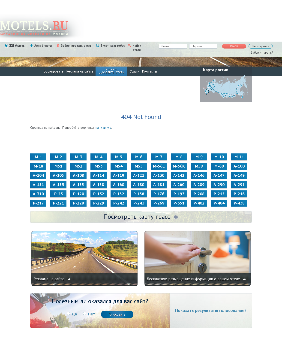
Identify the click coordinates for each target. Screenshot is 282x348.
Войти (234, 46)
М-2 (58, 156)
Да (74, 314)
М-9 (199, 156)
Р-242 (118, 203)
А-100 (239, 166)
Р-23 (58, 193)
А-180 (138, 184)
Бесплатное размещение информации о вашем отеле (194, 278)
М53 (98, 166)
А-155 (78, 184)
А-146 (198, 175)
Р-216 (239, 193)
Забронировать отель (76, 46)
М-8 (179, 156)
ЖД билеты (17, 46)
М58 (199, 166)
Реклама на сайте (79, 71)
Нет (91, 314)
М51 (58, 166)
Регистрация (260, 46)
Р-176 (158, 193)
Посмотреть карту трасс (137, 216)
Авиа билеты (43, 46)
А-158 (98, 184)
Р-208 (199, 193)
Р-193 (179, 193)
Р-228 (78, 203)
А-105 (58, 175)
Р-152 (118, 193)
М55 (139, 166)
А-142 (178, 175)
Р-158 (138, 193)
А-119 (118, 175)
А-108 (78, 175)
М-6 (138, 156)
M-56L (159, 166)
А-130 (158, 175)
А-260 (178, 184)
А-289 (198, 184)
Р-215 (219, 193)
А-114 (98, 175)
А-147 (219, 175)
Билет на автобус (113, 46)
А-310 (38, 193)
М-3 (78, 156)
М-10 (219, 156)
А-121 (138, 175)
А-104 (38, 175)
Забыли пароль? (262, 53)
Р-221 (58, 203)
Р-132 (98, 193)
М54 (119, 166)
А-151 (38, 184)
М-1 (38, 156)
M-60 (219, 166)
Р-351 (179, 203)
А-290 (219, 184)
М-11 (239, 156)
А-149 (239, 175)
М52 (78, 166)
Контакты (149, 71)
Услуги (134, 71)
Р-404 (219, 203)
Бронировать (54, 71)
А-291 (239, 184)
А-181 (158, 184)
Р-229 (98, 203)
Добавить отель (111, 72)
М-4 (98, 156)
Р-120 (78, 193)
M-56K (179, 166)
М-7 (158, 156)
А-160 (118, 184)
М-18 (38, 166)
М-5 (118, 156)
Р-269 (158, 203)
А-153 (58, 184)
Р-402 (199, 203)
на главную (103, 127)
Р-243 (138, 203)
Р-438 (239, 203)
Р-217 (38, 203)
